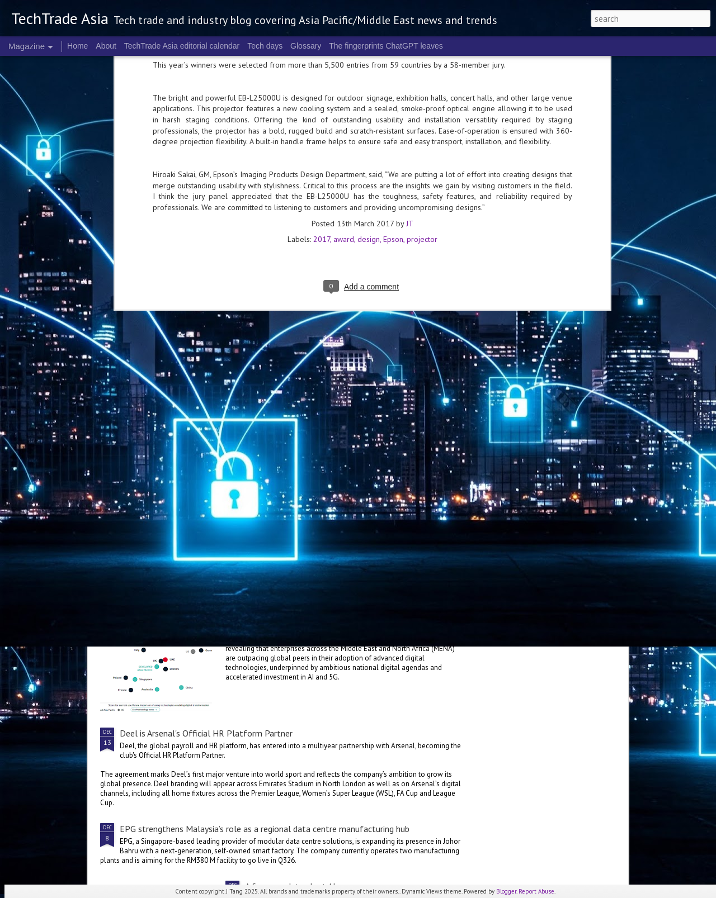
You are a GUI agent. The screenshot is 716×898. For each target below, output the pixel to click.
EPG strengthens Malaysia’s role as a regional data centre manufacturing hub (264, 828)
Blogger (506, 891)
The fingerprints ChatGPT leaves (386, 45)
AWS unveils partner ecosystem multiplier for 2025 (216, 538)
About (106, 45)
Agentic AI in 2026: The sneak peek (310, 411)
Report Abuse (536, 891)
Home (77, 45)
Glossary (305, 45)
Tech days (264, 45)
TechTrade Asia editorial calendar (182, 45)
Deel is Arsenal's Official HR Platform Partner (206, 733)
